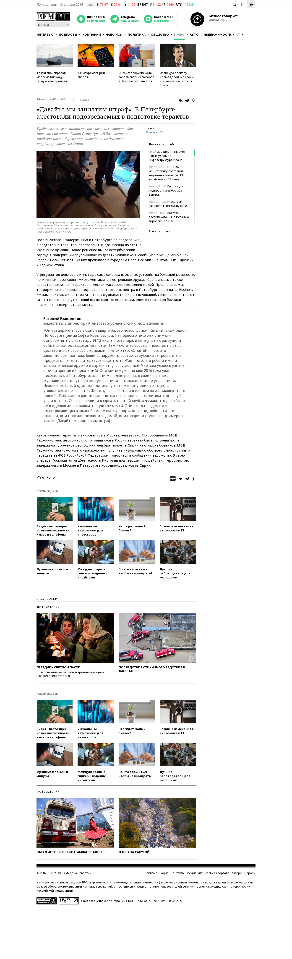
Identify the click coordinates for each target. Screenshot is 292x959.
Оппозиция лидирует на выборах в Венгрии (166, 190)
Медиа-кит (194, 873)
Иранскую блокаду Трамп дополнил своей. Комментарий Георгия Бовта (177, 79)
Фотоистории (48, 607)
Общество (160, 34)
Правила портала (217, 873)
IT (238, 34)
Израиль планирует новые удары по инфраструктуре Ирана (167, 156)
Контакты (177, 873)
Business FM (154, 132)
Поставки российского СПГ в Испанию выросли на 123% (169, 217)
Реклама (151, 873)
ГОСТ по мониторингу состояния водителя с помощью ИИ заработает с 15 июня (166, 173)
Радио (164, 873)
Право (179, 34)
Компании (91, 34)
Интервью (45, 34)
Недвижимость (217, 34)
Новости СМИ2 (46, 599)
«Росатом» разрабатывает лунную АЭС (168, 204)
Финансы (114, 34)
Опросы (250, 873)
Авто (194, 34)
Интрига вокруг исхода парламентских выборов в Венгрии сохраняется (136, 77)
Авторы (237, 873)
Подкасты (68, 34)
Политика (137, 34)
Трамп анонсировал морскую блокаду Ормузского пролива (51, 77)
